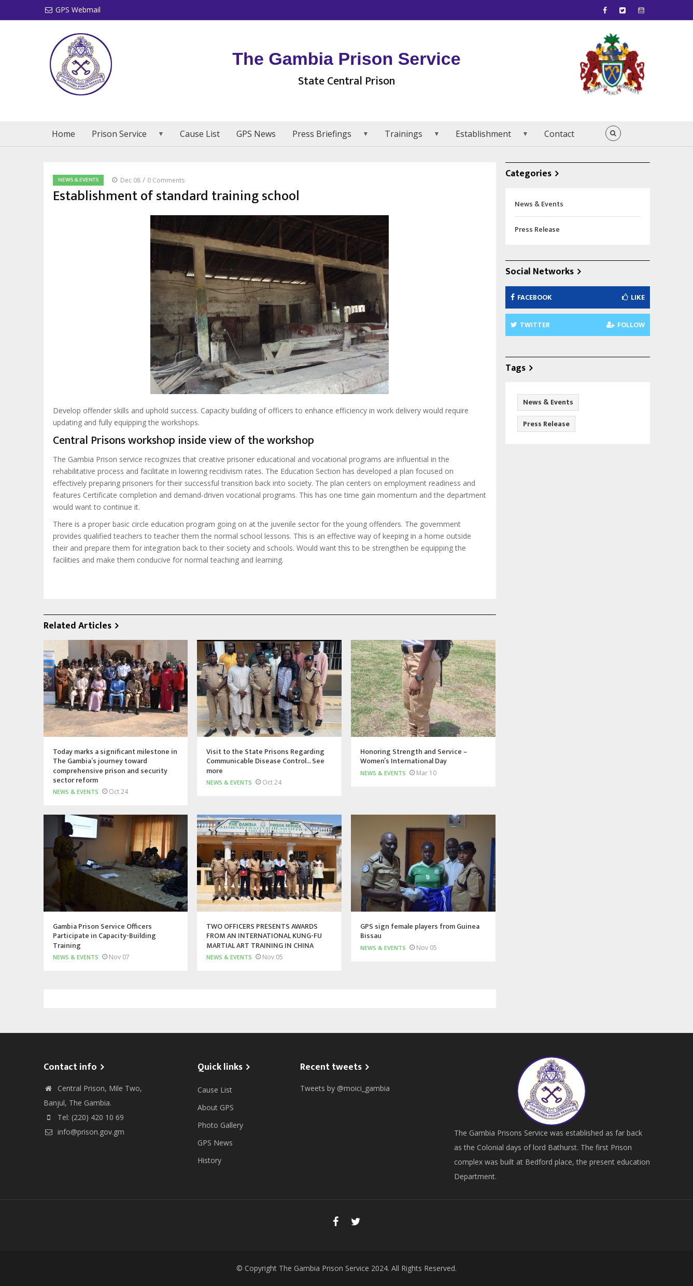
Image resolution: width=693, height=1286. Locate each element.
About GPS (215, 1107)
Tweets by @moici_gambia (345, 1088)
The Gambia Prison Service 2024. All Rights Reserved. (368, 1268)
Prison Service (124, 137)
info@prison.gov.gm (84, 1132)
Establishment (488, 137)
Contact (559, 133)
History (209, 1160)
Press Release (537, 229)
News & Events (78, 180)
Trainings (408, 137)
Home (63, 133)
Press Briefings (327, 137)
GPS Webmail (72, 10)
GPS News (256, 133)
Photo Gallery (220, 1125)
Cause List (200, 133)
